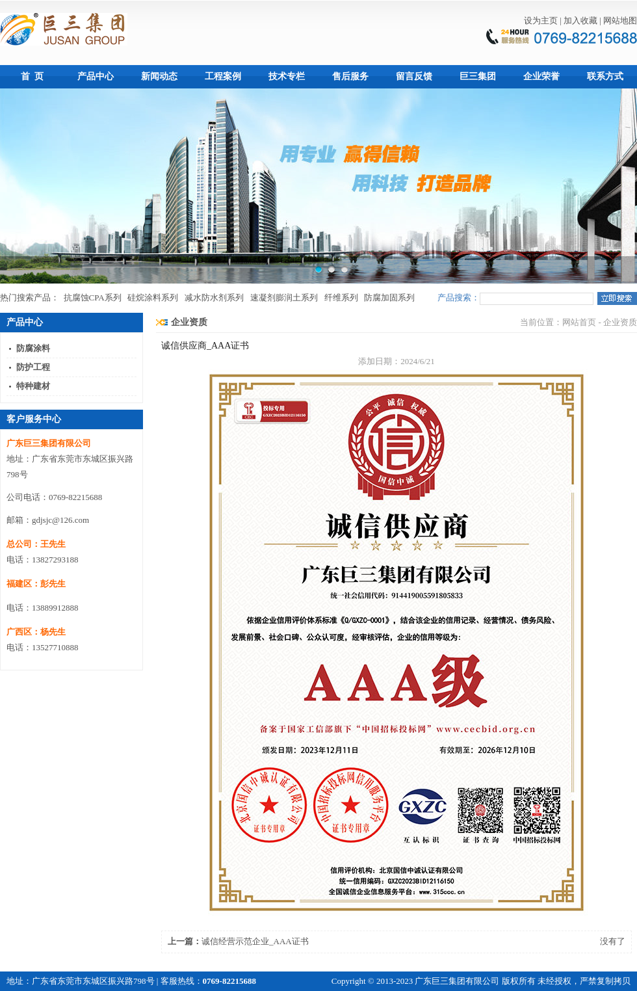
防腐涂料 (33, 348)
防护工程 (33, 367)
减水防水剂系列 (214, 297)
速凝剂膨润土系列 (284, 297)
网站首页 (579, 322)
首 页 (32, 76)
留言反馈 (414, 76)
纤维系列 (341, 297)
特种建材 (33, 386)
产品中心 (95, 76)
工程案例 (223, 76)
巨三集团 (478, 76)
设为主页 (541, 20)
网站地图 (620, 20)
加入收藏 (580, 20)
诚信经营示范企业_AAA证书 (255, 941)
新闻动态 (159, 76)
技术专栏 (286, 76)
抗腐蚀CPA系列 (93, 297)
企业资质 (189, 322)
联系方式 (605, 76)
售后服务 (350, 76)
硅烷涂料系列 (152, 297)
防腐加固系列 (389, 297)
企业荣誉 (541, 76)
